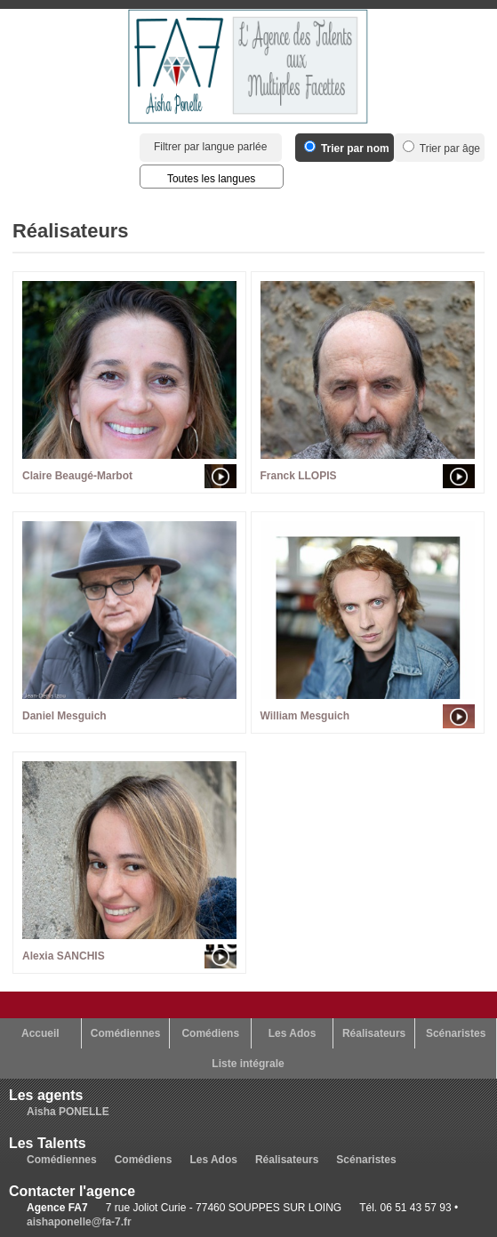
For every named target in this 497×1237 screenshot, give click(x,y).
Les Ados (293, 1033)
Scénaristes (455, 1033)
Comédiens (210, 1033)
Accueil (40, 1033)
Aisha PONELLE (68, 1111)
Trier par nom (346, 148)
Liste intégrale (248, 1063)
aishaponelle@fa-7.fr (79, 1222)
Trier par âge (441, 148)
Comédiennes (126, 1033)
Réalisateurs (373, 1033)
